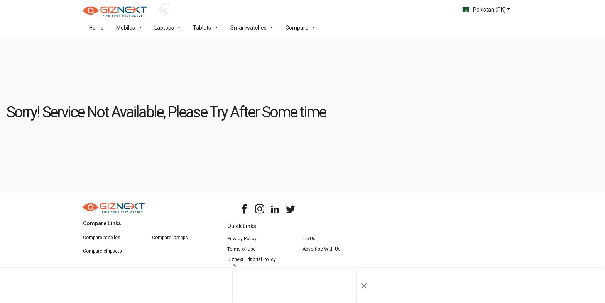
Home (96, 32)
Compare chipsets (102, 255)
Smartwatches (252, 32)
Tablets (205, 32)
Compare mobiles (101, 242)
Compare (300, 32)
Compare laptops (170, 242)
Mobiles (129, 32)
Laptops (167, 32)
